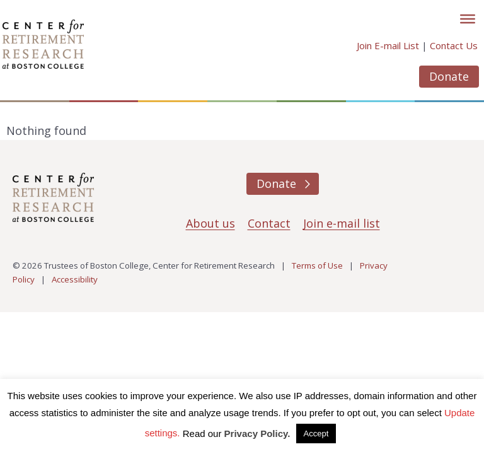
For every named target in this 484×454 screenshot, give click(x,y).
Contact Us (454, 45)
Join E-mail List (388, 45)
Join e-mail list (341, 223)
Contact (269, 223)
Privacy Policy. (257, 433)
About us (210, 223)
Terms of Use (317, 265)
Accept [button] (316, 433)
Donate (449, 76)
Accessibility (75, 279)
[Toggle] (467, 19)
